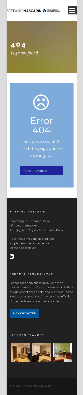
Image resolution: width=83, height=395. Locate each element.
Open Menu (72, 10)
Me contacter (24, 313)
